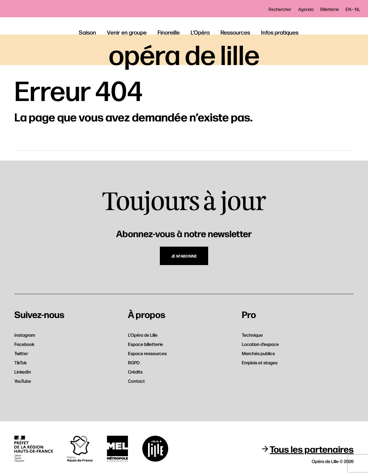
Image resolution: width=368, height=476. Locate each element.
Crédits (135, 372)
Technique (252, 335)
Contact (136, 381)
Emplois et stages (259, 362)
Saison (87, 32)
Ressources (235, 32)
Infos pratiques (279, 32)
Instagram (24, 335)
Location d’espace (260, 344)
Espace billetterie (145, 344)
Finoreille (169, 32)
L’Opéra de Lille (143, 335)
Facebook (24, 344)
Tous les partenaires (312, 448)
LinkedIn (22, 372)
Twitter (21, 353)
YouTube (22, 381)
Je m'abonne (184, 256)
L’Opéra (200, 32)
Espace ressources (147, 353)
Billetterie (329, 9)
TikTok (20, 362)
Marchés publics (258, 353)
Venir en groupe (127, 32)
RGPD (134, 362)
